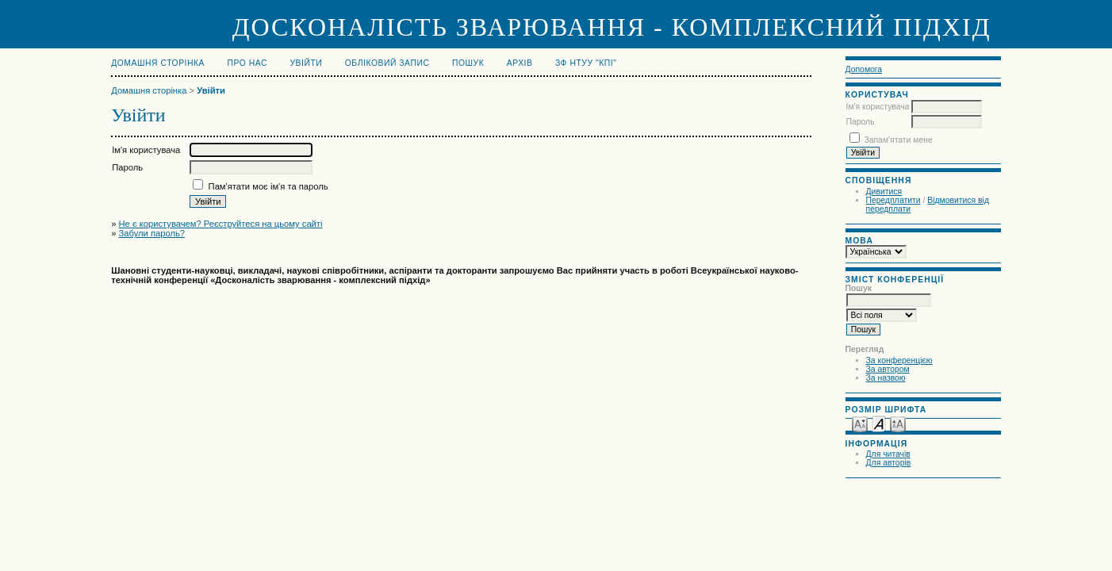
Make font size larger (898, 423)
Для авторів (888, 462)
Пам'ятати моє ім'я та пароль (268, 186)
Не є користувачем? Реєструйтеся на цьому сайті (221, 223)
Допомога (864, 69)
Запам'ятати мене (898, 140)
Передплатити (893, 200)
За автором (888, 369)
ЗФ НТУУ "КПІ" (585, 63)
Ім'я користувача (878, 106)
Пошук (468, 63)
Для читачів (888, 454)
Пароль (860, 121)
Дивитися (884, 191)
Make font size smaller (860, 423)
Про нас (248, 63)
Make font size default (879, 423)
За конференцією (899, 360)
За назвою (886, 378)
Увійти (306, 63)
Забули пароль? (152, 233)
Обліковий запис (387, 63)
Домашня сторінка (158, 63)
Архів (520, 63)
